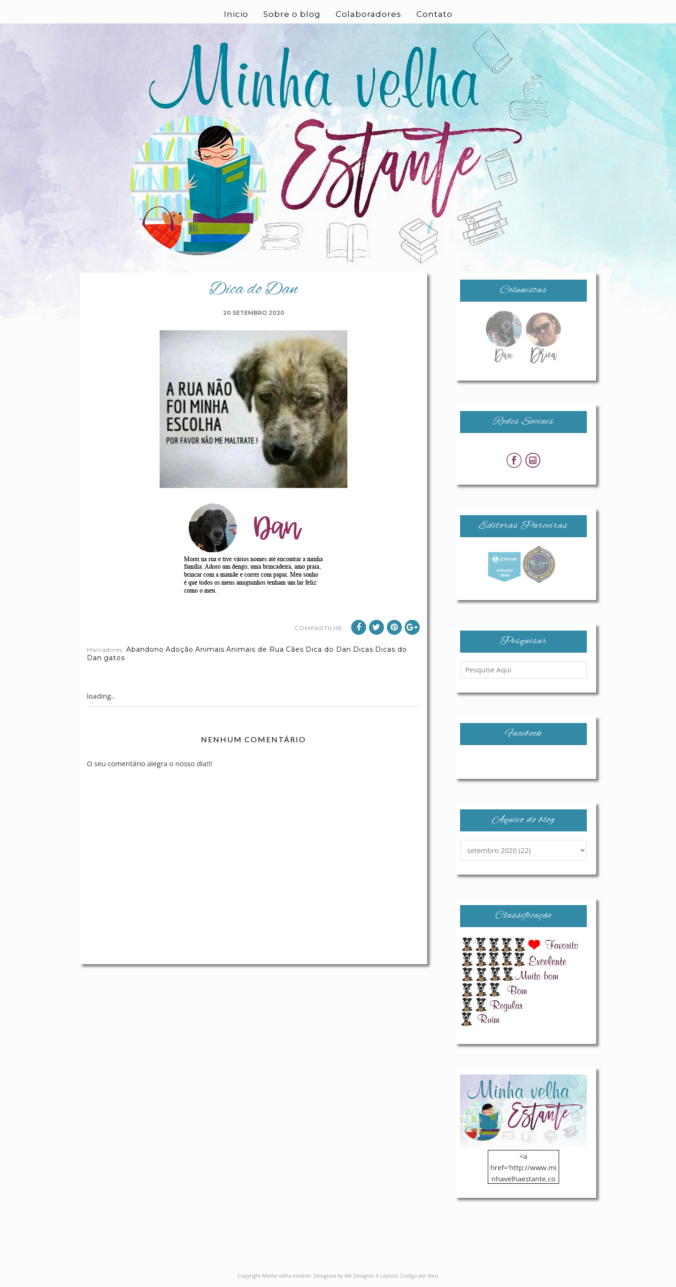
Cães (295, 649)
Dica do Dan (328, 649)
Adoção (179, 649)
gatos (114, 658)
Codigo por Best (419, 1275)
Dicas (363, 649)
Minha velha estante (286, 1275)
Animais (209, 649)
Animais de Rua (255, 649)
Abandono (145, 649)
